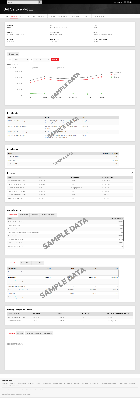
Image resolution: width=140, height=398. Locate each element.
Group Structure (76, 17)
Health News (13, 383)
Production (12, 68)
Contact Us (11, 390)
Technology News (57, 383)
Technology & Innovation (34, 334)
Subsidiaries (13, 215)
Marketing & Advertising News (108, 383)
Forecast (20, 334)
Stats (22, 17)
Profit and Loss (13, 263)
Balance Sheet (25, 263)
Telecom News (22, 383)
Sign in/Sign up (118, 2)
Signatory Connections (48, 215)
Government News (94, 383)
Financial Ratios (38, 263)
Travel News (131, 383)
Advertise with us (20, 390)
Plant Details (31, 17)
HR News (4, 385)
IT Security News (75, 383)
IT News (38, 383)
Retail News (5, 383)
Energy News (31, 383)
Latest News (48, 334)
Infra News (19, 385)
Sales (36, 68)
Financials (87, 17)
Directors (52, 17)
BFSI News (85, 383)
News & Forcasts (98, 17)
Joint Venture (23, 215)
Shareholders (42, 17)
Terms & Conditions (40, 390)
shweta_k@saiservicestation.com (104, 35)
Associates (34, 215)
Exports (61, 68)
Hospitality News (122, 383)
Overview (14, 17)
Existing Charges (63, 17)
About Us (4, 390)
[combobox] (20, 60)
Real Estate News (46, 383)
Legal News (12, 385)
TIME (9, 60)
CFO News (67, 383)
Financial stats (13, 55)
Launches (12, 334)
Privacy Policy (30, 390)
